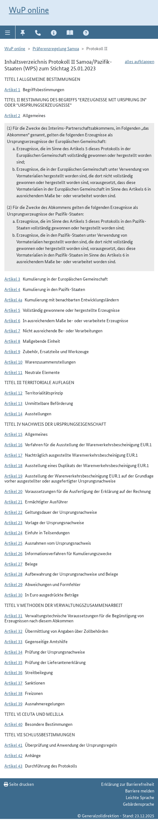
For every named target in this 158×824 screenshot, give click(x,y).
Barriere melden (139, 790)
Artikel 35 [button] (13, 662)
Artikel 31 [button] (13, 615)
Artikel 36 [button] (13, 672)
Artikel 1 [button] (12, 89)
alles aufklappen (139, 61)
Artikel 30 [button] (13, 594)
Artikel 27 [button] (13, 563)
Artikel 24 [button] (13, 532)
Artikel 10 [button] (13, 362)
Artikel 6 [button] (12, 320)
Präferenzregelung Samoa (56, 48)
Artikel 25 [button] (13, 543)
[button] (7, 32)
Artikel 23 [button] (13, 522)
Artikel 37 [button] (13, 682)
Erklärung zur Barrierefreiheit (127, 784)
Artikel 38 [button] (13, 693)
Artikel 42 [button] (13, 755)
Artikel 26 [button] (13, 553)
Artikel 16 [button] (13, 444)
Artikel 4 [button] (12, 289)
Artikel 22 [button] (13, 512)
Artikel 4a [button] (13, 299)
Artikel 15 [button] (13, 434)
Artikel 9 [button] (12, 351)
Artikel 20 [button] (13, 491)
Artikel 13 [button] (13, 403)
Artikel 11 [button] (13, 372)
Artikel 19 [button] (13, 475)
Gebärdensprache (138, 804)
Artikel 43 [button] (13, 765)
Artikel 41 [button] (13, 745)
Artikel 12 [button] (13, 392)
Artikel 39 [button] (13, 703)
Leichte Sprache (140, 797)
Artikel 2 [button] (12, 115)
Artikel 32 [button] (13, 631)
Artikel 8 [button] (12, 341)
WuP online (29, 10)
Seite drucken (19, 784)
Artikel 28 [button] (13, 574)
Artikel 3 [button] (12, 279)
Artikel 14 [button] (13, 413)
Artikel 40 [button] (13, 724)
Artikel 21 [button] (13, 501)
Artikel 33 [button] (13, 641)
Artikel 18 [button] (13, 465)
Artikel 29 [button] (13, 584)
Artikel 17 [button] (13, 455)
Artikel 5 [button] (12, 310)
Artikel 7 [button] (12, 330)
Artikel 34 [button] (13, 652)
